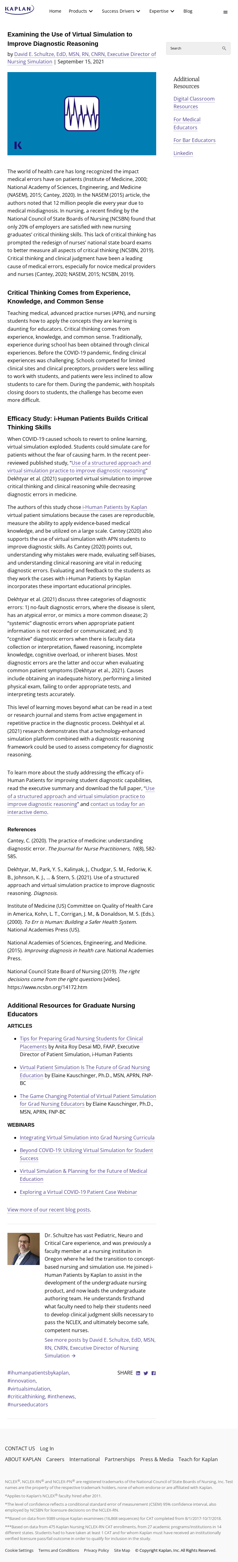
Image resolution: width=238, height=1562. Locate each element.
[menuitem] (55, 11)
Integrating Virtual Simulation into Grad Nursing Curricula (87, 1137)
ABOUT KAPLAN (23, 1459)
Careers (55, 1459)
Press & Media (157, 1459)
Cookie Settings (19, 1550)
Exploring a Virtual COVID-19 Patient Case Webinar (78, 1192)
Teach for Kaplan (198, 1459)
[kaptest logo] (19, 10)
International (84, 1459)
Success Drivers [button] (118, 11)
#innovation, (22, 1380)
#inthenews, (61, 1396)
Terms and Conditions (58, 1550)
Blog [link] (187, 11)
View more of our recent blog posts (48, 1209)
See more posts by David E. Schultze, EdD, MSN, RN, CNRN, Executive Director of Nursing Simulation (100, 1347)
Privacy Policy (96, 1550)
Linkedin (183, 153)
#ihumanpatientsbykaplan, (38, 1372)
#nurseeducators (27, 1404)
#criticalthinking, (27, 1396)
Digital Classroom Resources (194, 102)
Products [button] (78, 11)
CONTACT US (20, 1448)
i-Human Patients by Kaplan (114, 507)
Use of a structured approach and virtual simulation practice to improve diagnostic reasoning (81, 796)
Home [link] (55, 11)
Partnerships (120, 1459)
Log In (47, 1448)
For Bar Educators (195, 140)
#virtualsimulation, (29, 1388)
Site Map (122, 1550)
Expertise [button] (159, 11)
